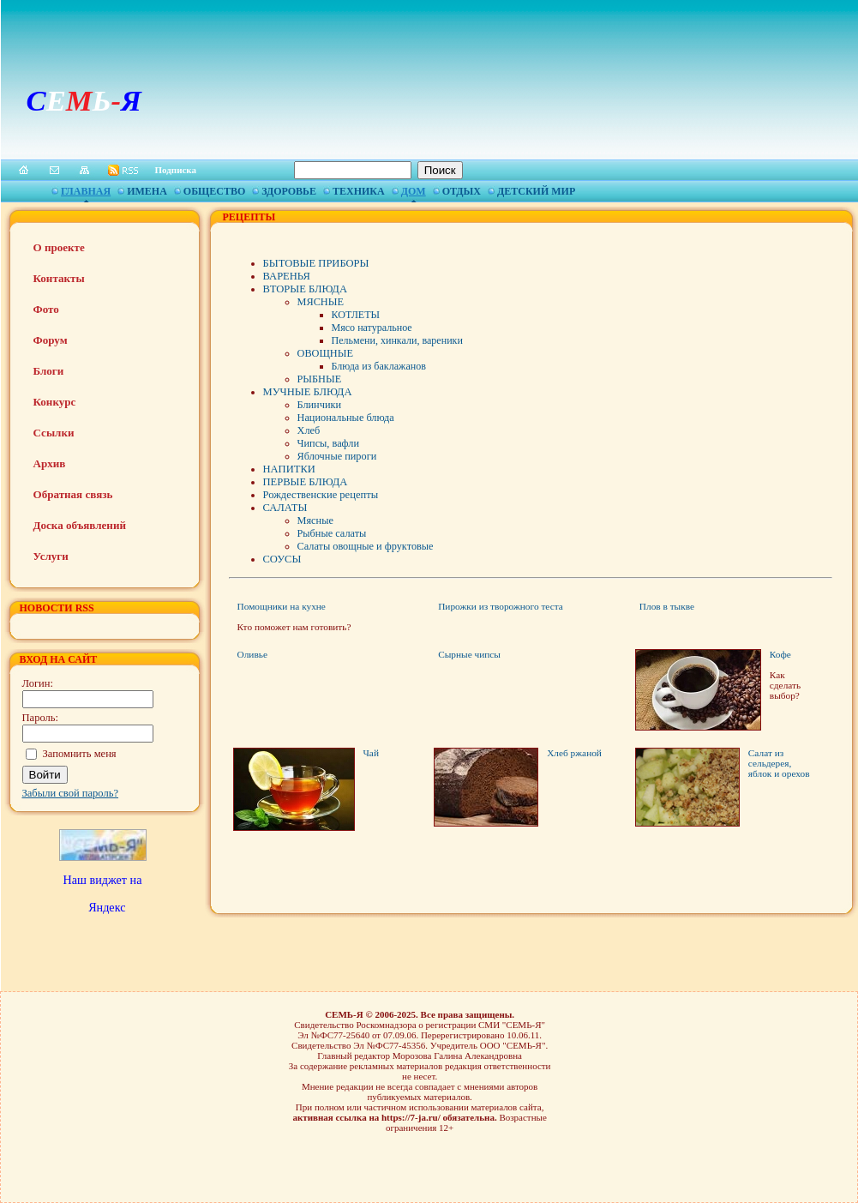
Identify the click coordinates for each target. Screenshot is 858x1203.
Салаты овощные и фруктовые (365, 546)
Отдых (461, 191)
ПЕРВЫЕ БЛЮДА (305, 482)
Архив (49, 463)
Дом (413, 191)
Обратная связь (73, 494)
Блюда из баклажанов (379, 366)
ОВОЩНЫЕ (325, 353)
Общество (214, 191)
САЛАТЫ (285, 508)
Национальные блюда (345, 418)
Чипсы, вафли (328, 443)
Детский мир (536, 191)
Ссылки (54, 432)
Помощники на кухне (281, 606)
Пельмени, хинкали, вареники (397, 340)
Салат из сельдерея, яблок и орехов (779, 763)
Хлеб (309, 430)
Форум (50, 340)
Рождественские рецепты (321, 495)
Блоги (48, 370)
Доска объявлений (79, 525)
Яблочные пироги (337, 456)
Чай (371, 753)
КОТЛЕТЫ (356, 315)
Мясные (315, 520)
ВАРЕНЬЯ (286, 276)
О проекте (59, 247)
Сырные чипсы (469, 654)
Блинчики (319, 405)
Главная (86, 191)
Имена (147, 191)
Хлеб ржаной (574, 753)
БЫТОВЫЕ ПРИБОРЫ (316, 263)
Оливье (252, 654)
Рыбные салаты (332, 533)
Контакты (59, 278)
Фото (46, 309)
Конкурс (54, 401)
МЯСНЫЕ (320, 302)
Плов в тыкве (666, 606)
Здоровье (288, 191)
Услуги (51, 556)
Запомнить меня (80, 754)
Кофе (780, 654)
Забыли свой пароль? (70, 793)
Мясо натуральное (372, 328)
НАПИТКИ (289, 469)
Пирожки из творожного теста (500, 606)
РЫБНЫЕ (319, 379)
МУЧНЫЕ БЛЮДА (307, 392)
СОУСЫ (282, 559)
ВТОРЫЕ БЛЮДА (305, 289)
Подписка (176, 170)
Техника (359, 191)
